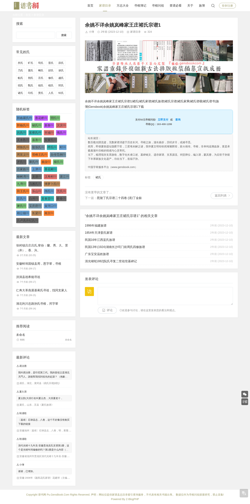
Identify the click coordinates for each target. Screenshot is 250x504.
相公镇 (23, 213)
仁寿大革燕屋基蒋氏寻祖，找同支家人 (41, 290)
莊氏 (21, 198)
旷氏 (30, 62)
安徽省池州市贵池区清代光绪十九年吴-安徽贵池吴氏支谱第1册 (54, 456)
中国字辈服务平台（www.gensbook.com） (113, 167)
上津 (36, 169)
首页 (90, 5)
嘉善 (36, 140)
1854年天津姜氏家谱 (99, 232)
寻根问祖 (158, 5)
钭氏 (61, 92)
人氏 (51, 92)
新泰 (49, 125)
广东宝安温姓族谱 (97, 254)
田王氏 (23, 191)
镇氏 (40, 85)
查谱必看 (176, 5)
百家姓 (23, 169)
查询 (178, 119)
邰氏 (51, 70)
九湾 (21, 183)
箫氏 (21, 205)
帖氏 (20, 77)
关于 (190, 5)
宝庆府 (35, 205)
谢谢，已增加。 (26, 471)
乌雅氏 (35, 183)
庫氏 (33, 161)
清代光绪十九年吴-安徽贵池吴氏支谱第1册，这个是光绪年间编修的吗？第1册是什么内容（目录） (43, 449)
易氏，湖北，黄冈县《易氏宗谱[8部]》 (40, 383)
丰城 (49, 132)
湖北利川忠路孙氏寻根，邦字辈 (37, 303)
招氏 (20, 85)
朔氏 (30, 77)
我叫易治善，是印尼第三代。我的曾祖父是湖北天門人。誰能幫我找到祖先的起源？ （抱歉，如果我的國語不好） (43, 376)
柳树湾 (23, 176)
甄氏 (30, 85)
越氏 (61, 77)
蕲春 (61, 198)
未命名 (20, 334)
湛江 (64, 176)
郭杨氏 (23, 125)
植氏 (51, 85)
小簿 (91, 31)
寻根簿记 (140, 5)
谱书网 (42, 494)
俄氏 (61, 132)
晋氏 (51, 62)
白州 (33, 198)
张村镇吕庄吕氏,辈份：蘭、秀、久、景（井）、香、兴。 (42, 248)
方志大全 (123, 5)
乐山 (36, 191)
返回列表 (221, 195)
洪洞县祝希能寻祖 (28, 277)
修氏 (51, 77)
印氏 (30, 92)
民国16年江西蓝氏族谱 (100, 239)
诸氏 (20, 92)
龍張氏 (38, 147)
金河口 (51, 205)
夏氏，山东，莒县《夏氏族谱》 (37, 404)
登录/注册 (227, 5)
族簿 (202, 5)
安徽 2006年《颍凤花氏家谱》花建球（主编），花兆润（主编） (54, 477)
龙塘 (36, 176)
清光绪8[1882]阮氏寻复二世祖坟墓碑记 (111, 261)
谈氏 (61, 70)
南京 (49, 213)
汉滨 (61, 125)
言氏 (40, 77)
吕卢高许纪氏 (27, 220)
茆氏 (61, 62)
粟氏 (30, 70)
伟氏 (49, 191)
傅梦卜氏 (52, 183)
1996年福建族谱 (96, 225)
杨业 (46, 161)
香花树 (51, 169)
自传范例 (58, 154)
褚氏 (98, 177)
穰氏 (58, 161)
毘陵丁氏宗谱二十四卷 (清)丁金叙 (119, 198)
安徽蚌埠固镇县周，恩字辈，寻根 (38, 263)
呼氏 (52, 147)
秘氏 (36, 125)
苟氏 (40, 62)
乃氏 (20, 70)
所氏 (20, 62)
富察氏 (35, 132)
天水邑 (23, 140)
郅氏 (61, 85)
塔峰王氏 (39, 154)
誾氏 (55, 118)
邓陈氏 (23, 147)
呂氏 (21, 132)
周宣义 (23, 154)
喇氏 (40, 70)
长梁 (36, 213)
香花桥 (41, 118)
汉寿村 (51, 176)
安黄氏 (51, 140)
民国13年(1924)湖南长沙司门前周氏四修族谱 (115, 247)
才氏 (21, 161)
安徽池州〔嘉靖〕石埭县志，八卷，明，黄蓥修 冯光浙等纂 (52, 430)
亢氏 (61, 191)
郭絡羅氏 (24, 118)
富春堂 (48, 198)
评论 (110, 310)
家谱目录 (105, 5)
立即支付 (163, 119)
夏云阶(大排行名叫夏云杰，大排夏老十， (40, 398)
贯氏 (40, 92)
